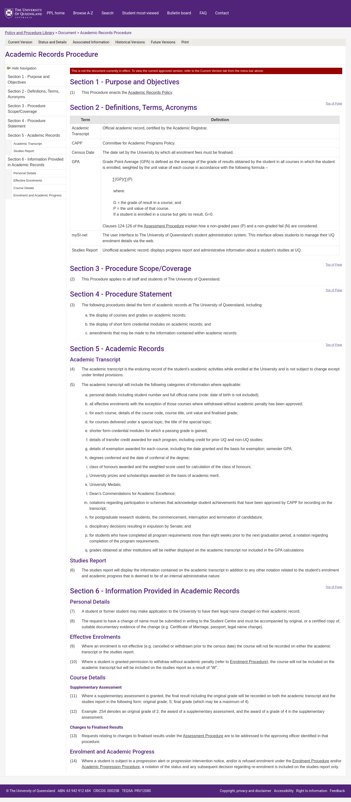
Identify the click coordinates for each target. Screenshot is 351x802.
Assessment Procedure (164, 226)
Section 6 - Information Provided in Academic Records (36, 162)
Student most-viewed (140, 13)
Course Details (23, 188)
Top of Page (334, 103)
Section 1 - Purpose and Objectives (29, 79)
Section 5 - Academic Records (34, 135)
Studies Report (23, 151)
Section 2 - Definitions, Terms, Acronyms (33, 94)
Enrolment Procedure (248, 662)
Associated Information (91, 42)
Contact (222, 13)
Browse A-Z (83, 13)
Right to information (311, 791)
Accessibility (284, 791)
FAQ (203, 13)
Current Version (20, 42)
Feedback (337, 791)
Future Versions (163, 42)
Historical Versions (130, 42)
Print (185, 42)
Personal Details (24, 173)
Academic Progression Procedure (111, 767)
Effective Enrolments (27, 180)
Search (108, 13)
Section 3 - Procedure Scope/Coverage (27, 108)
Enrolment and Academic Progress (37, 195)
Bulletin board (179, 13)
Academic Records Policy (150, 92)
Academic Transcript (27, 143)
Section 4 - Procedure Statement (27, 123)
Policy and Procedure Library (29, 32)
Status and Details (52, 42)
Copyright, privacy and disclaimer (245, 791)
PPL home (56, 13)
